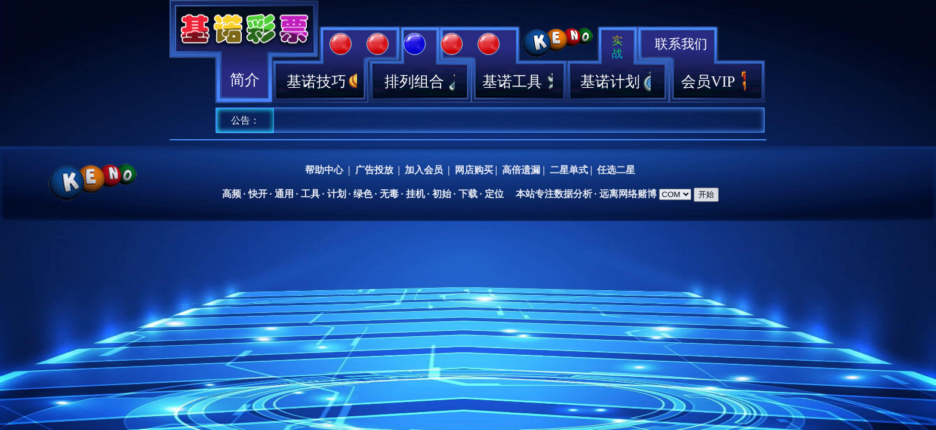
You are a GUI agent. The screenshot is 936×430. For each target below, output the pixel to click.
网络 (628, 194)
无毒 (389, 194)
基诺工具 (517, 81)
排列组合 (419, 81)
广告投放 (374, 170)
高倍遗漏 (521, 170)
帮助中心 (324, 170)
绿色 (362, 194)
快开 (257, 194)
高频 (231, 194)
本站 (525, 194)
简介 (245, 80)
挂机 (415, 194)
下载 (468, 194)
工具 (310, 194)
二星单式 (569, 170)
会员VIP (713, 81)
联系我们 (681, 43)
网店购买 (474, 170)
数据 (563, 194)
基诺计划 (615, 81)
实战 (617, 47)
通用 (284, 194)
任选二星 (616, 170)
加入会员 (424, 170)
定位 (494, 194)
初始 (441, 194)
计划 (336, 194)
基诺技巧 (322, 81)
